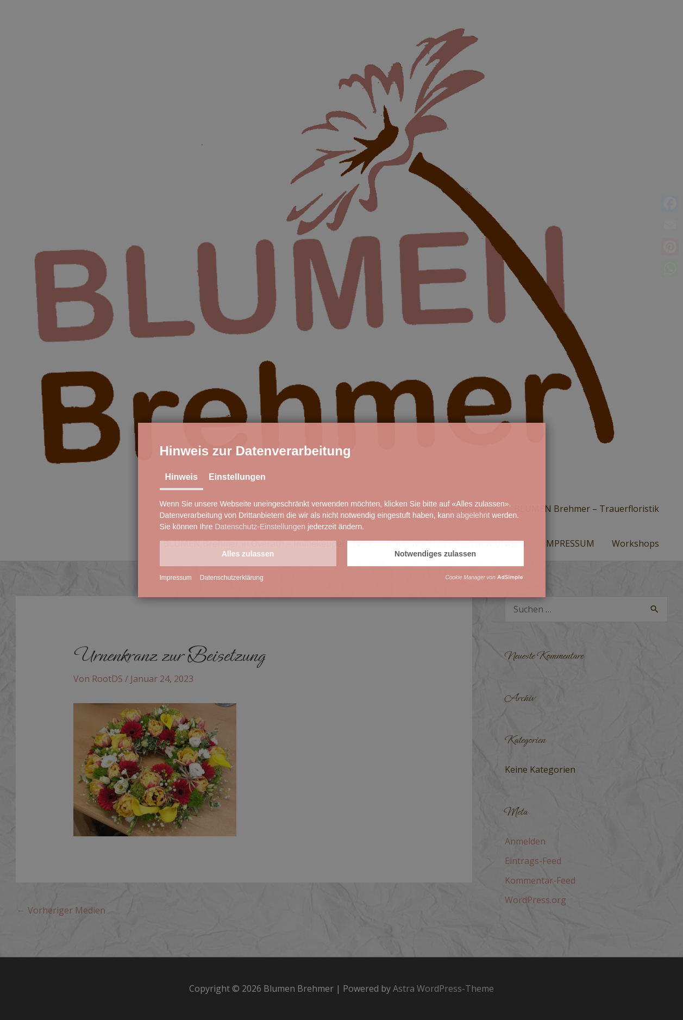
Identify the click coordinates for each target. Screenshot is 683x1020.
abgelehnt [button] (473, 515)
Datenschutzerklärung (232, 577)
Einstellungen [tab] (237, 476)
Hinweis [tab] (181, 476)
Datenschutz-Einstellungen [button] (260, 526)
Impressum (176, 577)
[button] (248, 553)
